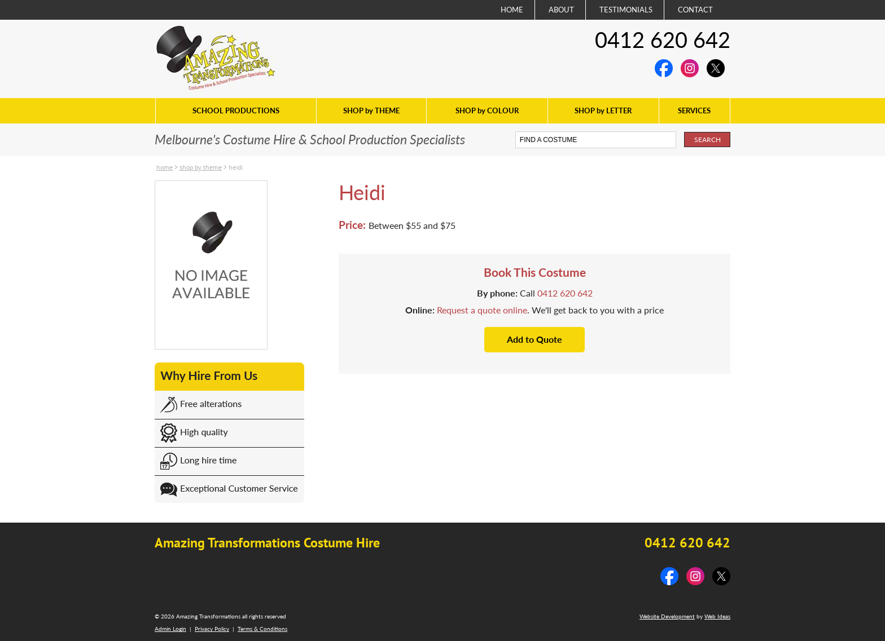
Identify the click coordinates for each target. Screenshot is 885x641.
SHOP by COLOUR (487, 110)
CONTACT (695, 9)
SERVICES (694, 110)
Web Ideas (717, 616)
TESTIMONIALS (625, 9)
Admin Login (170, 628)
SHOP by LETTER (603, 110)
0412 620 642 (662, 39)
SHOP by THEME (371, 110)
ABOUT (561, 9)
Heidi (236, 167)
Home (164, 167)
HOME (512, 9)
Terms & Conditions (262, 628)
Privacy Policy (212, 628)
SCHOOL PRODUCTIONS (235, 110)
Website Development (667, 616)
